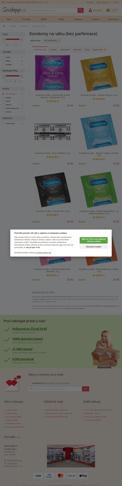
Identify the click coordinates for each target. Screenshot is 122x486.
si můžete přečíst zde (43, 253)
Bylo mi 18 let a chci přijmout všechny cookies (94, 240)
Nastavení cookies (93, 247)
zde (60, 245)
